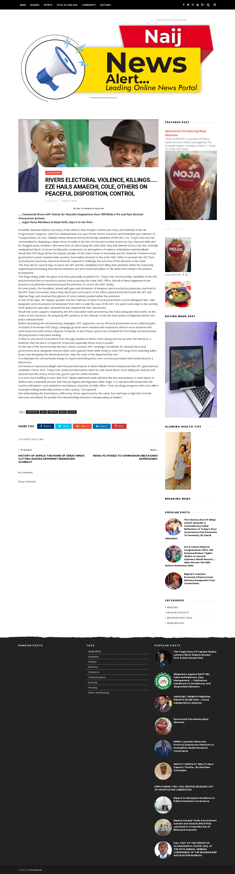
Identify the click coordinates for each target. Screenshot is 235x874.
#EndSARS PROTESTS (178, 612)
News (23, 4)
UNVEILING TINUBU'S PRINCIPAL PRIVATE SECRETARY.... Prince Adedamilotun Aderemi (192, 699)
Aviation (92, 661)
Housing (92, 687)
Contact (179, 228)
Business (93, 666)
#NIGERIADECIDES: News (179, 617)
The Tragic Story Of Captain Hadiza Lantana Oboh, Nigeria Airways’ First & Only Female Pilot (195, 654)
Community (89, 4)
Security (72, 420)
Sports (48, 4)
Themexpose (36, 869)
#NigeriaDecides (175, 622)
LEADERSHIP (54, 170)
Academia (93, 656)
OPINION (53, 420)
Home (168, 228)
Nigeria (35, 4)
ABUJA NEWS (94, 651)
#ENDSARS (172, 607)
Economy (93, 682)
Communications (97, 677)
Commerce (93, 671)
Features (105, 4)
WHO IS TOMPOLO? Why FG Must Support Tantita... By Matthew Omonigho (193, 766)
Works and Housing (98, 692)
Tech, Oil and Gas (67, 4)
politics (62, 420)
